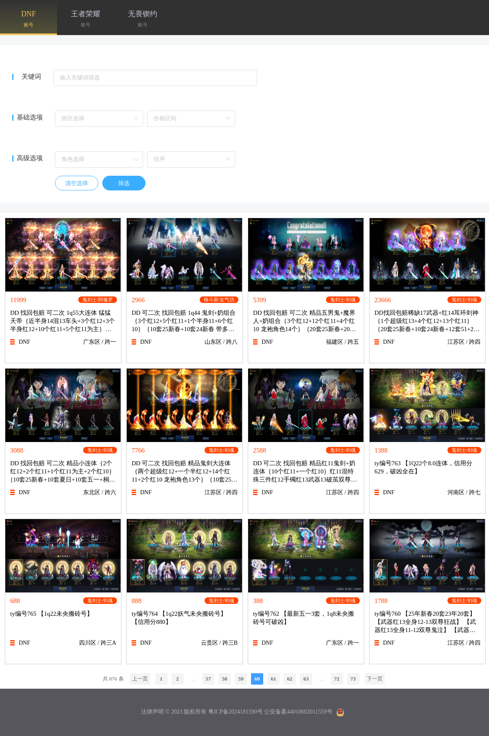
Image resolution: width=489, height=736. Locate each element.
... (193, 679)
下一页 (375, 679)
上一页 (140, 679)
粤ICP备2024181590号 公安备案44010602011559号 (270, 712)
